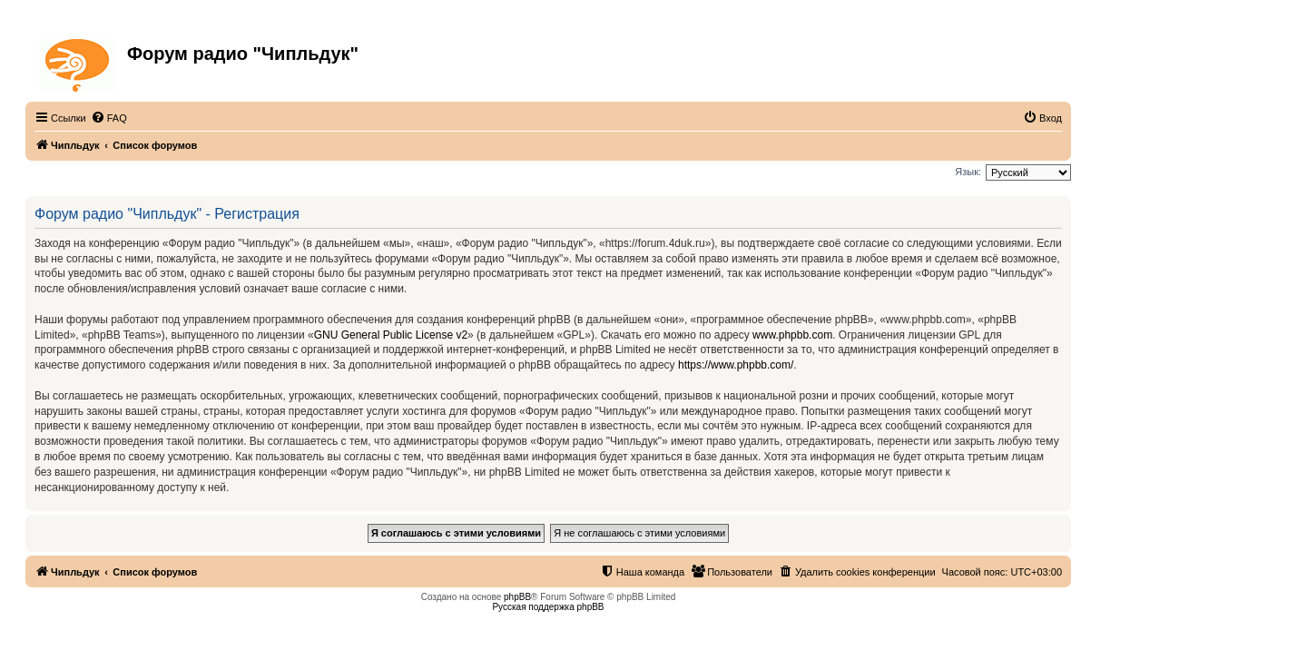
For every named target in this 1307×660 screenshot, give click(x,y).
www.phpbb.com (792, 335)
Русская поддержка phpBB (548, 607)
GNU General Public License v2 (390, 335)
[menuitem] (109, 118)
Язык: (968, 171)
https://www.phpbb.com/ (735, 365)
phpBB (517, 597)
